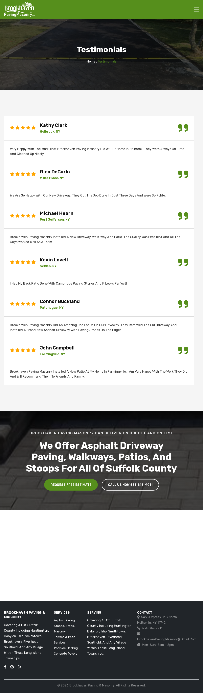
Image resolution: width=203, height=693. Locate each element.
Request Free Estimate (71, 485)
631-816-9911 (152, 628)
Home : (92, 61)
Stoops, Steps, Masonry (64, 628)
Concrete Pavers (65, 653)
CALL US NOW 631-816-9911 (130, 485)
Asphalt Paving (64, 620)
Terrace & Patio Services (64, 639)
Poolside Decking (66, 648)
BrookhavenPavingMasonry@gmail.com (166, 639)
